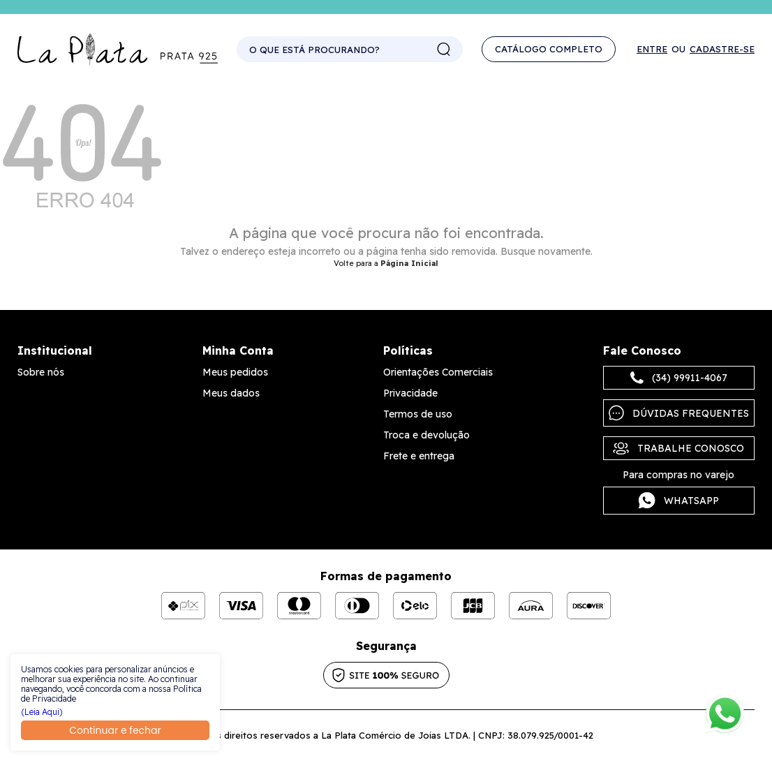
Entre (652, 49)
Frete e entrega (418, 456)
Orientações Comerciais (438, 372)
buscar (444, 50)
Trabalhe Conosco (678, 448)
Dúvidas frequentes (679, 413)
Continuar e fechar (115, 730)
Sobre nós (40, 372)
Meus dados (231, 393)
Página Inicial (409, 263)
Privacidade (410, 393)
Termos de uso (417, 414)
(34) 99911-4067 (678, 377)
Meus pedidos (235, 372)
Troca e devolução (426, 435)
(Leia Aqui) (42, 712)
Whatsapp (679, 500)
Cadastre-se (722, 49)
